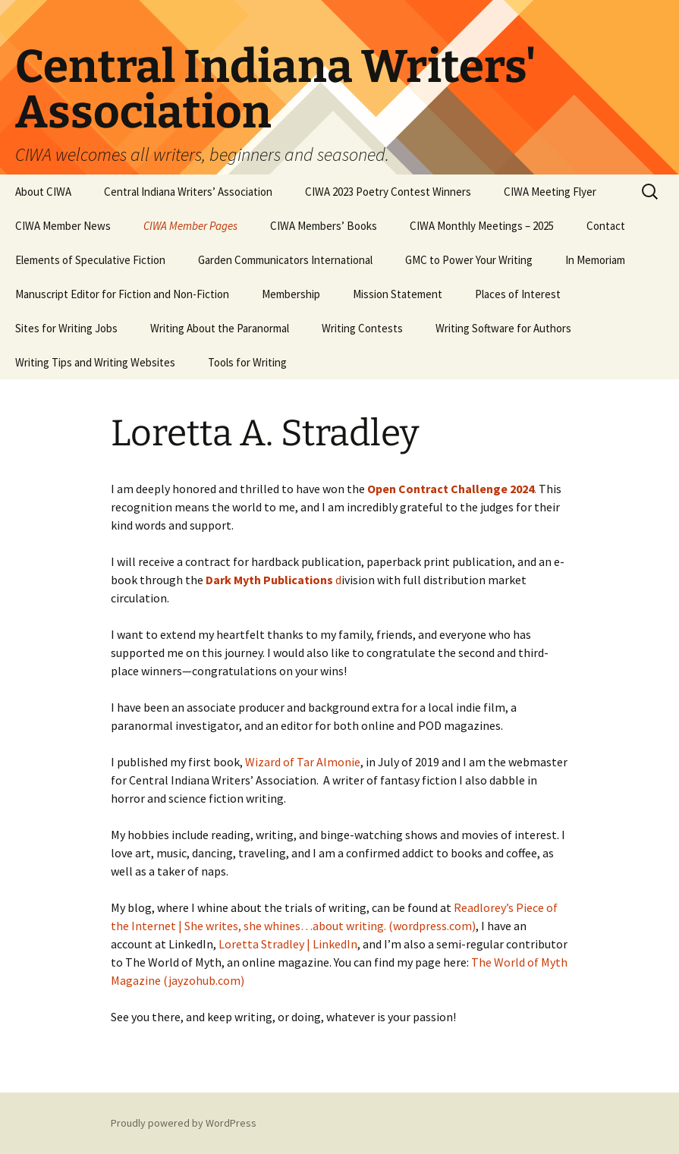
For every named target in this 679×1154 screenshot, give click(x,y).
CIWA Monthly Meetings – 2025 (482, 226)
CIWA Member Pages (190, 226)
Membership (291, 294)
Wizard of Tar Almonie (302, 761)
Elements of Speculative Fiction (90, 260)
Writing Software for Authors (503, 328)
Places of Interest (518, 294)
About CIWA (43, 191)
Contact (605, 226)
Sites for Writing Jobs (66, 328)
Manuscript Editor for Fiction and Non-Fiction (122, 294)
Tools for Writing (247, 362)
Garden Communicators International (285, 260)
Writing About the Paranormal (219, 328)
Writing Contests (362, 328)
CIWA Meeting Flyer (550, 191)
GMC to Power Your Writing (469, 260)
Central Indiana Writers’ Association (188, 191)
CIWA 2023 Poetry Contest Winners (388, 191)
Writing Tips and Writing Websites (95, 362)
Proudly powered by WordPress (183, 1123)
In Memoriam (595, 260)
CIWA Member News (63, 226)
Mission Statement (397, 294)
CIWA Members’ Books (323, 226)
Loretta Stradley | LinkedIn (287, 943)
